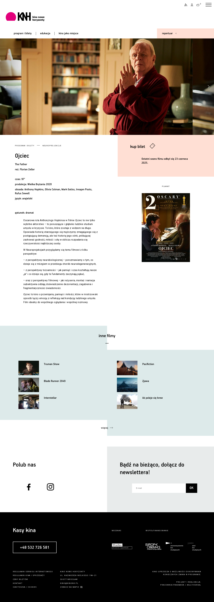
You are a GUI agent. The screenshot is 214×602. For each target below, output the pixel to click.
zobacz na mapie (69, 587)
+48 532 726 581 (34, 548)
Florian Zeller (27, 169)
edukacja (45, 33)
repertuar (167, 33)
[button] (209, 87)
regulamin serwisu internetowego (33, 572)
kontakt (18, 583)
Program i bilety (24, 146)
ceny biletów (20, 579)
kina (28, 575)
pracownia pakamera (172, 585)
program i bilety (23, 33)
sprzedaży (39, 575)
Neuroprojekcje (51, 146)
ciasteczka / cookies (25, 587)
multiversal (194, 585)
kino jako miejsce (68, 33)
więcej (104, 427)
